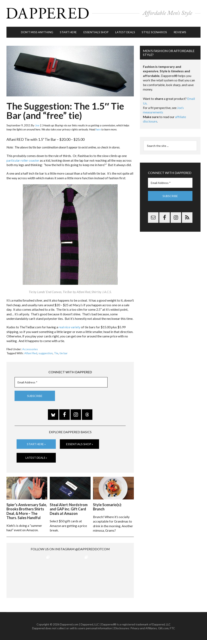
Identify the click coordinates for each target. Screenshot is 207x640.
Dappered (103, 13)
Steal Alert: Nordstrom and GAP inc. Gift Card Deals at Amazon (69, 508)
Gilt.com (163, 627)
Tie (56, 352)
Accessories (30, 348)
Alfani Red (30, 352)
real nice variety (69, 327)
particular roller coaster (22, 160)
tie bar (63, 352)
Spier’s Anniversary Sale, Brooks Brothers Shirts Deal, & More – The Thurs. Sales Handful (26, 511)
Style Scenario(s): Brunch (107, 506)
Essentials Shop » (79, 443)
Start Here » (36, 443)
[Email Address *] (61, 382)
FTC (172, 627)
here (98, 129)
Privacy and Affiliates (143, 627)
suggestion (45, 352)
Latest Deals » (36, 457)
